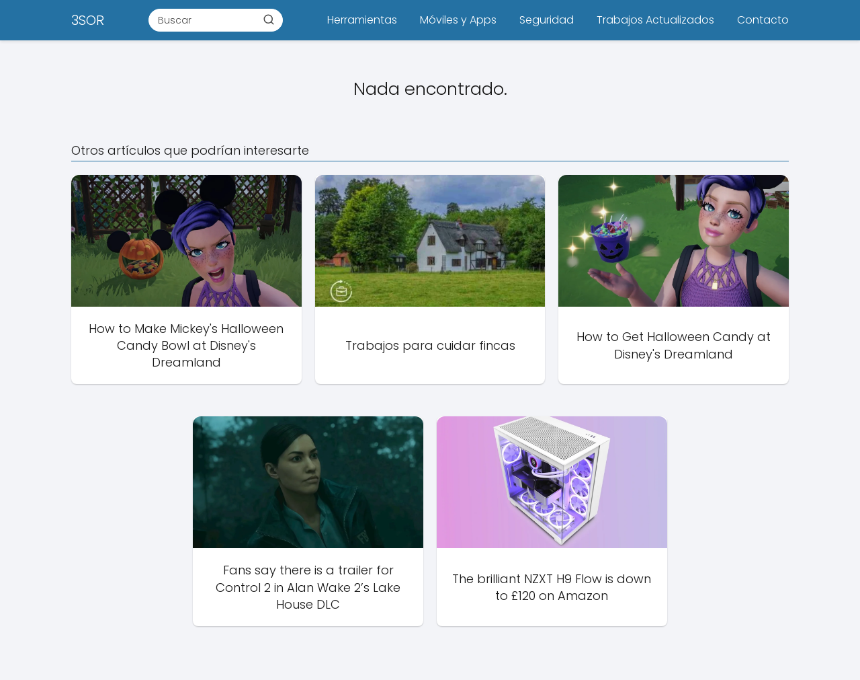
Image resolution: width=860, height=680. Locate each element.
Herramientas (362, 20)
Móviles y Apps (458, 20)
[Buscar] (269, 19)
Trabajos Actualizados (655, 20)
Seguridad (546, 20)
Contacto (763, 20)
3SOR (87, 20)
